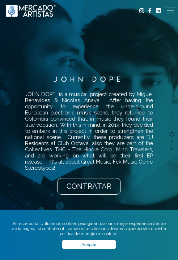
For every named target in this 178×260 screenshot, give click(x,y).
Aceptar (89, 244)
